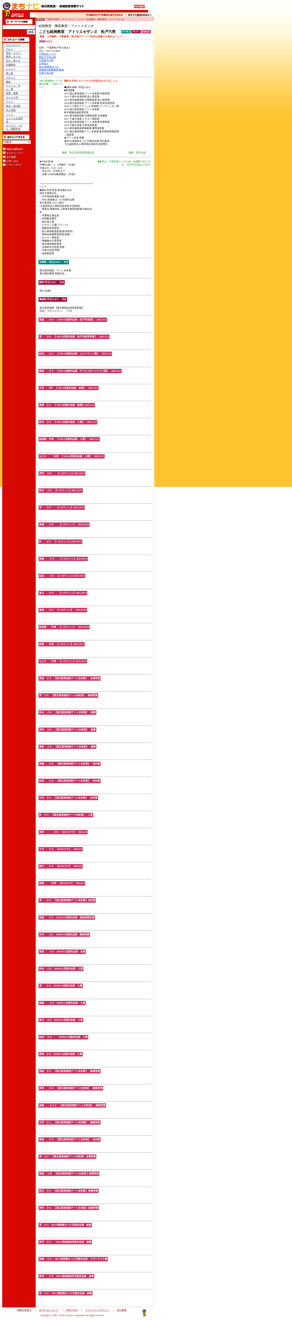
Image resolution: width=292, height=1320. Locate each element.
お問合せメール (47, 54)
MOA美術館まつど (49, 66)
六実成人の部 (46, 60)
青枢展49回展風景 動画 (51, 69)
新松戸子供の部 (47, 57)
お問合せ (44, 63)
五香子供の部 (46, 73)
